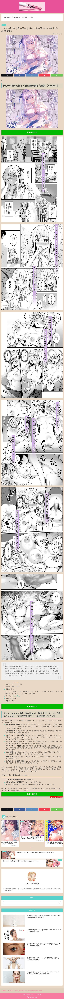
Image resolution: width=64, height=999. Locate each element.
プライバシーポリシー (28, 994)
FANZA (3, 25)
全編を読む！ (32, 132)
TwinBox (16, 696)
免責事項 (39, 994)
